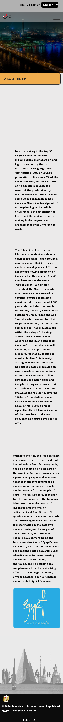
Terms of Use (28, 719)
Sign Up (36, 5)
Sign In (24, 5)
